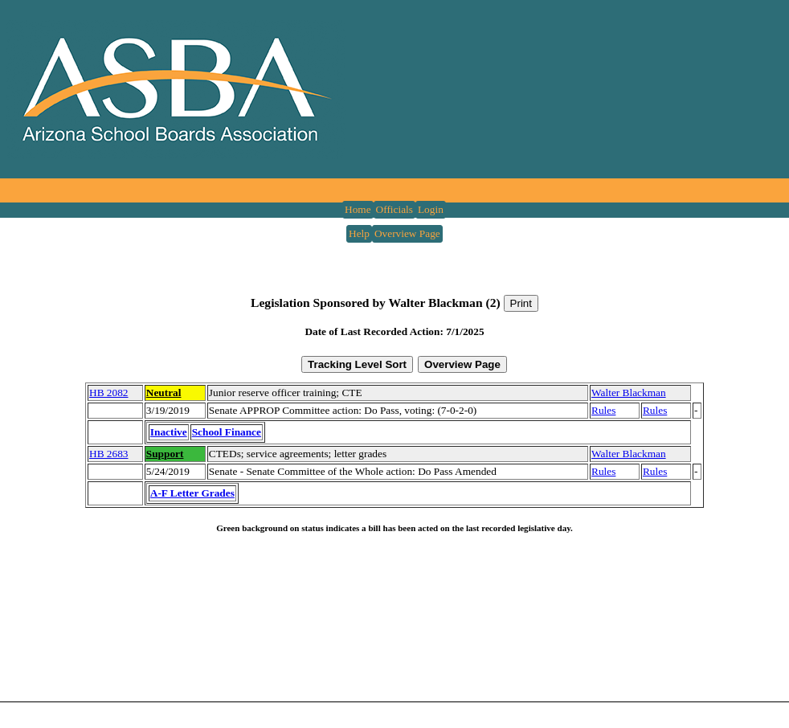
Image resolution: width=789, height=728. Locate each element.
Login (431, 209)
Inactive (168, 432)
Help (359, 233)
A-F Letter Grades (192, 493)
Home (358, 209)
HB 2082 (109, 392)
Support (165, 454)
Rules (603, 410)
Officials (394, 209)
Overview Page (407, 233)
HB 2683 (109, 454)
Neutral (164, 392)
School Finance (226, 432)
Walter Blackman (628, 392)
